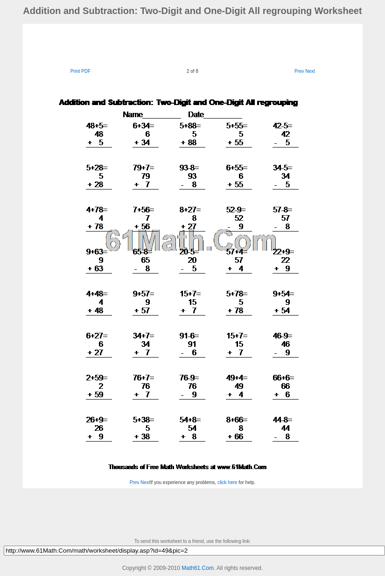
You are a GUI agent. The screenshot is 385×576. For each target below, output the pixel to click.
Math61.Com (198, 568)
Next (310, 71)
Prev (299, 71)
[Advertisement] (193, 45)
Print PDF (80, 71)
